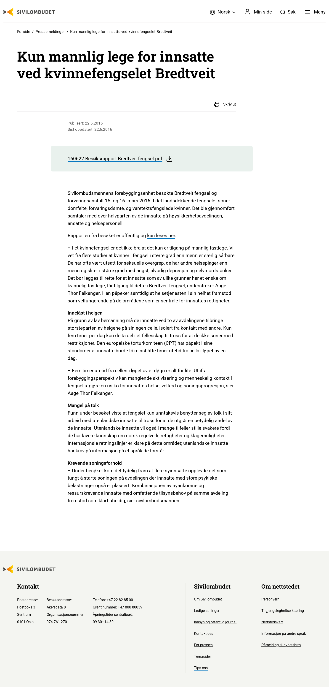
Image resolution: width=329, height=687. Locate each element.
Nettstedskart (272, 622)
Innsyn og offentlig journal (215, 622)
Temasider (202, 656)
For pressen (203, 645)
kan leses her (161, 235)
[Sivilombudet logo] (29, 12)
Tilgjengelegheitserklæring (282, 610)
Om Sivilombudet (208, 599)
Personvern (270, 599)
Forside (23, 32)
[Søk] (288, 12)
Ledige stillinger (206, 610)
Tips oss (201, 668)
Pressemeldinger (50, 32)
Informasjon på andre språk (283, 633)
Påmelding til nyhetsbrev (281, 645)
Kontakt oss (203, 633)
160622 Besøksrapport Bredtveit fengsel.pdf (120, 158)
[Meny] (315, 12)
